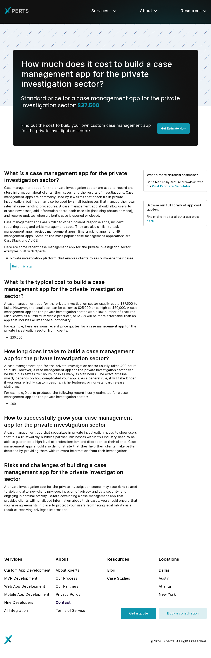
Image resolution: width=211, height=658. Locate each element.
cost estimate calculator (171, 186)
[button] (103, 10)
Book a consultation (183, 613)
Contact (63, 602)
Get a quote (138, 613)
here (150, 220)
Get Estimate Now (173, 128)
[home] (16, 10)
